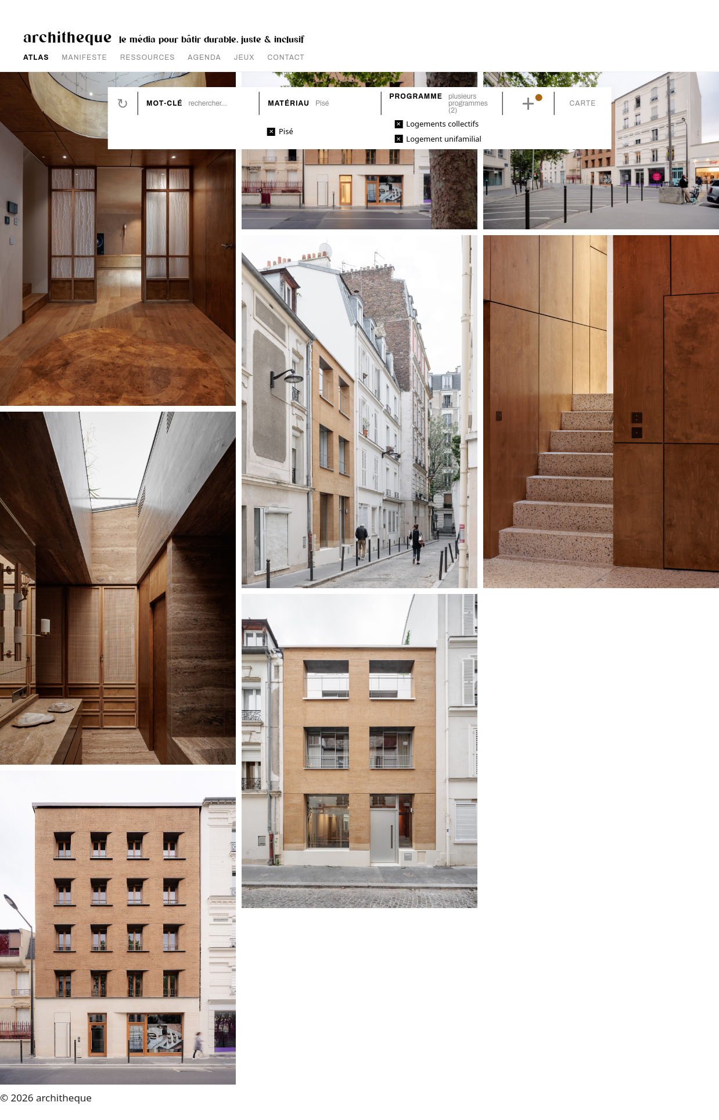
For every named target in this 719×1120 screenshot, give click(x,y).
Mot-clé (164, 103)
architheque (67, 36)
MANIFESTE (84, 57)
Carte (583, 103)
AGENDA (204, 57)
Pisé (286, 131)
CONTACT (286, 57)
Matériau (289, 103)
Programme (416, 96)
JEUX (244, 57)
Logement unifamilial (443, 139)
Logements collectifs (442, 123)
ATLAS (36, 57)
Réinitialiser (123, 103)
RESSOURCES (147, 57)
